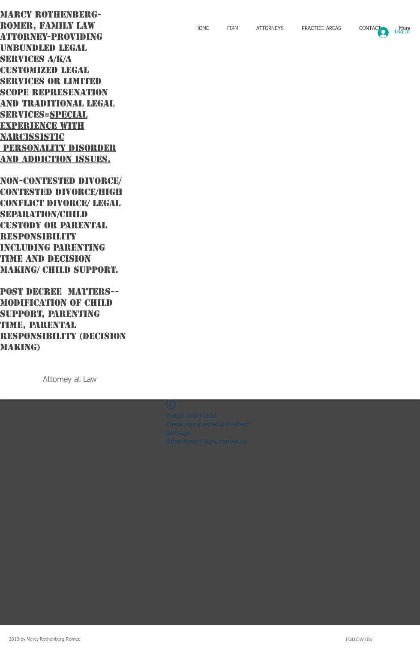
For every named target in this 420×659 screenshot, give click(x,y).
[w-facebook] (387, 639)
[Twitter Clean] (400, 639)
